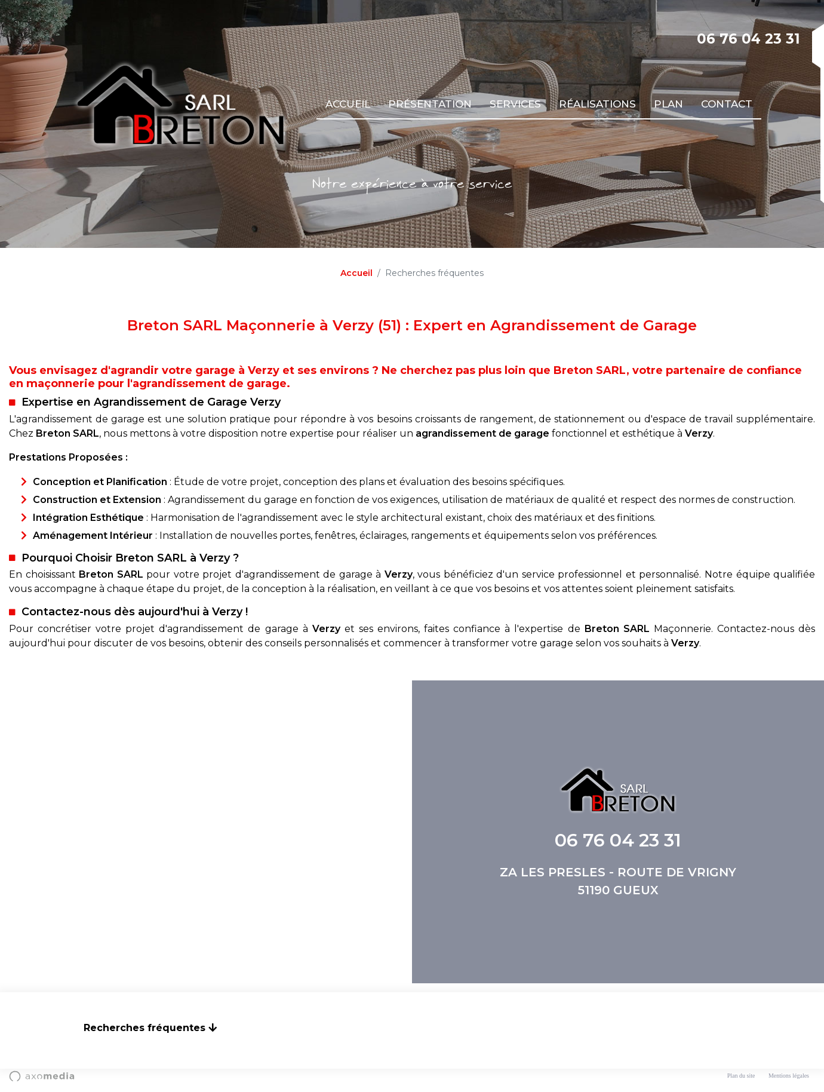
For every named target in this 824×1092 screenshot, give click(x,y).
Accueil (347, 104)
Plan (668, 104)
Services (515, 104)
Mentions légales (788, 1075)
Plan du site (741, 1075)
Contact (726, 104)
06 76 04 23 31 (748, 38)
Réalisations (597, 104)
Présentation (430, 104)
